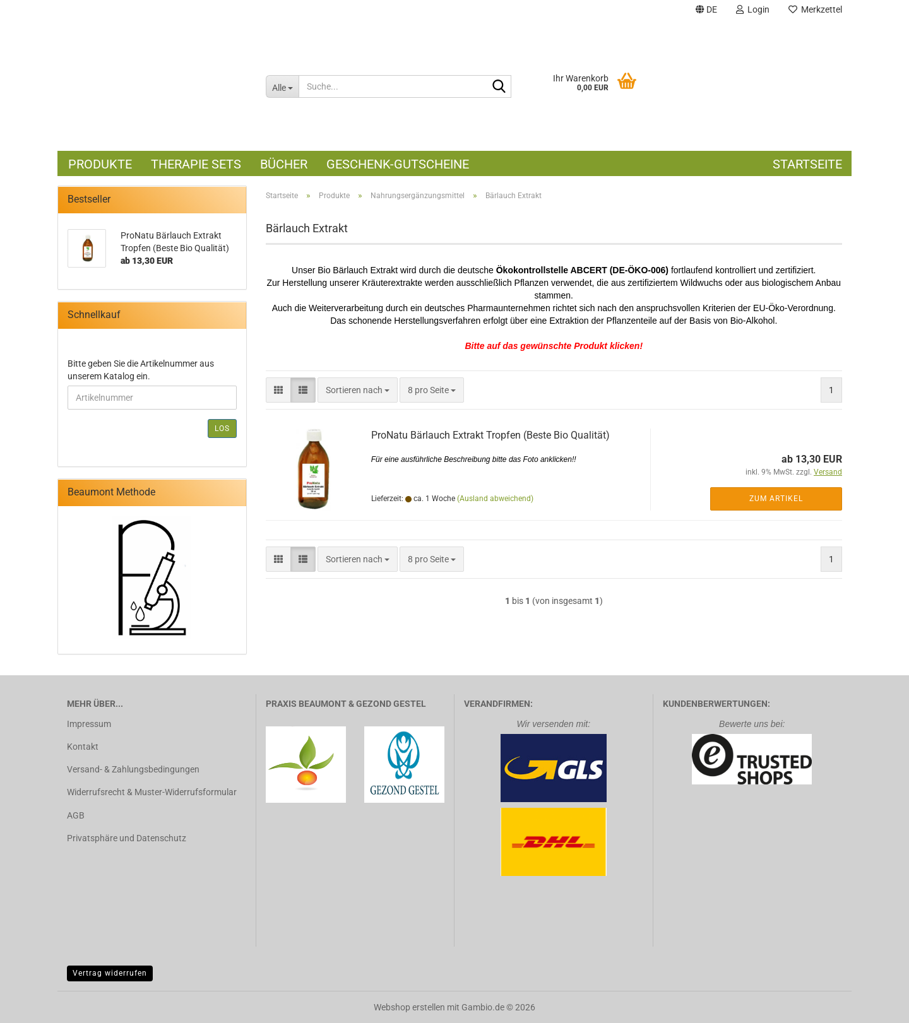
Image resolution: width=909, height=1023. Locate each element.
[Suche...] (282, 86)
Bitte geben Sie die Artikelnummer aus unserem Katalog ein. (141, 369)
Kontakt (82, 747)
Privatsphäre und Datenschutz (126, 838)
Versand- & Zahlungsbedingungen (133, 769)
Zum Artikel (776, 498)
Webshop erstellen (409, 1007)
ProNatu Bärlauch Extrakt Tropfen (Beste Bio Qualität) (490, 435)
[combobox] (358, 390)
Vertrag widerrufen (110, 973)
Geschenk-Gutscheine (397, 164)
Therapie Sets (196, 164)
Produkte (100, 164)
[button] (706, 11)
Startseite (807, 164)
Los (222, 428)
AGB (76, 815)
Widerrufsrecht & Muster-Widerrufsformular (152, 792)
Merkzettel (815, 9)
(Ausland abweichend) (495, 498)
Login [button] (752, 9)
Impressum (89, 724)
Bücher (283, 164)
